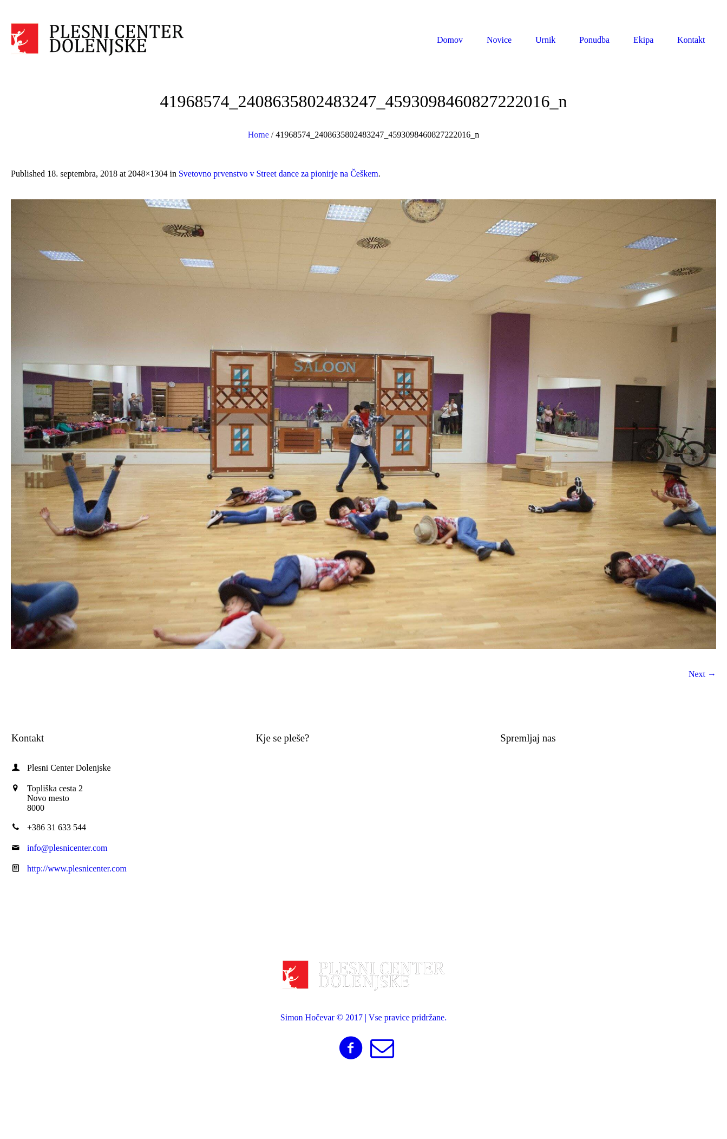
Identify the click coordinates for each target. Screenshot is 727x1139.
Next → (702, 674)
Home (258, 134)
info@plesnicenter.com (660, 10)
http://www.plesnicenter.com (77, 868)
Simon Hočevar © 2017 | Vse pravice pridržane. (363, 1017)
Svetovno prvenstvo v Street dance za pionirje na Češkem (278, 173)
